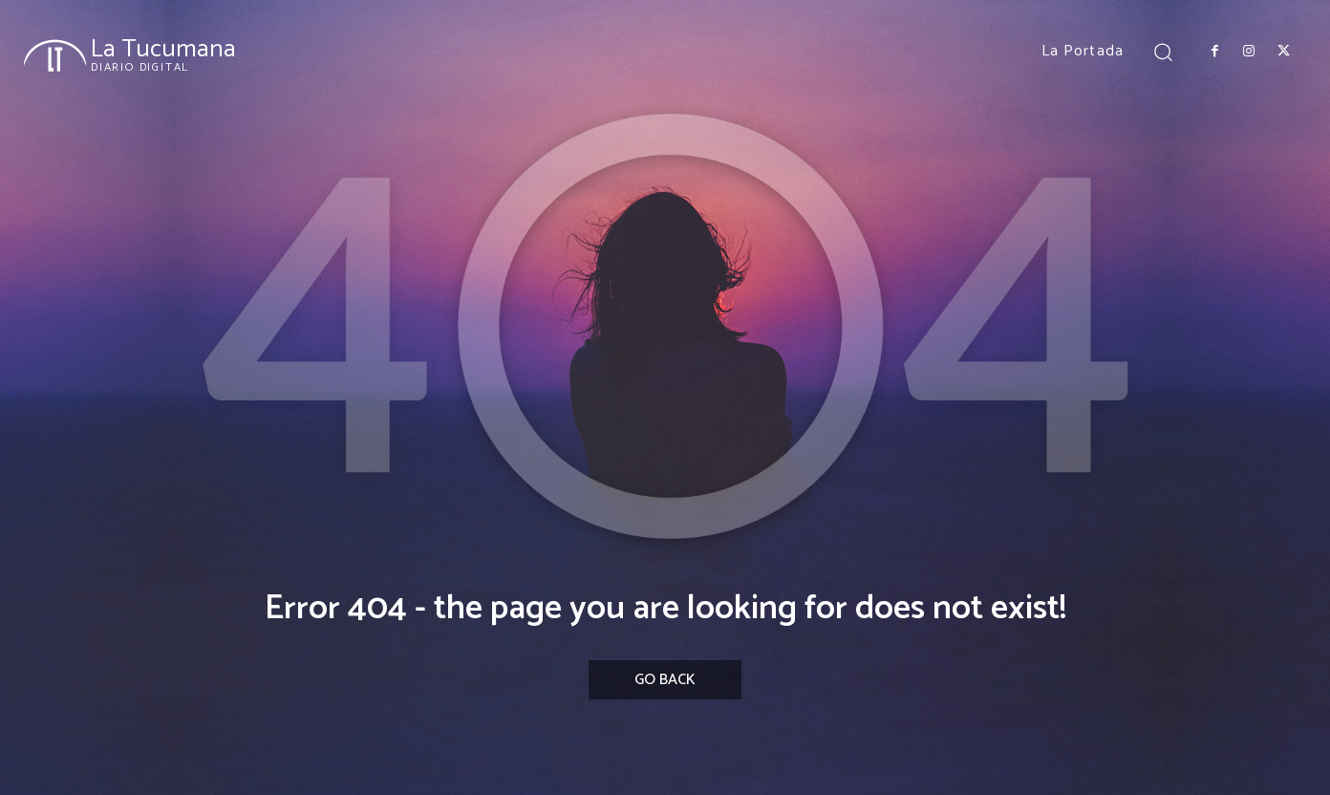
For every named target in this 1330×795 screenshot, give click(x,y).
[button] (1163, 51)
